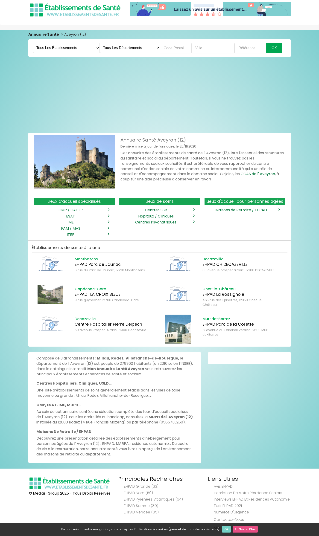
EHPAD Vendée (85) (141, 512)
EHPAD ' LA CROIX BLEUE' (98, 294)
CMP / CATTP (84, 210)
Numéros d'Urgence (231, 512)
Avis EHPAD (223, 486)
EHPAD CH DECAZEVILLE (225, 264)
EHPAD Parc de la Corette (228, 324)
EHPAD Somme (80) (141, 505)
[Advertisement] (159, 93)
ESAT (87, 216)
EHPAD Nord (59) (138, 492)
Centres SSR (169, 210)
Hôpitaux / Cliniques (166, 216)
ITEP (88, 235)
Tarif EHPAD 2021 (228, 505)
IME (88, 222)
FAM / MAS (85, 228)
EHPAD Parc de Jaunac (98, 264)
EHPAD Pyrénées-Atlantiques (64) (153, 499)
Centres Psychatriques (164, 222)
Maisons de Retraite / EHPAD (247, 210)
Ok (226, 529)
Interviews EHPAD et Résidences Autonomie (252, 499)
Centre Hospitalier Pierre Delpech (108, 324)
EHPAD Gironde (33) (141, 486)
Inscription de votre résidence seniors (248, 492)
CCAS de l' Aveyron (258, 174)
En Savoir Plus (245, 529)
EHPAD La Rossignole (223, 294)
